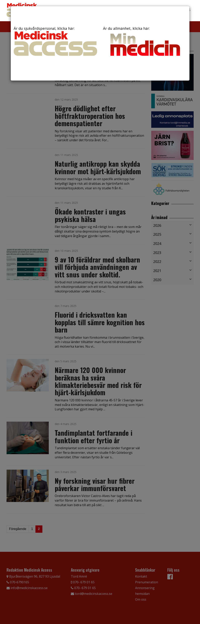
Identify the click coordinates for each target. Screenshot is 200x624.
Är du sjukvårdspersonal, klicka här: (55, 41)
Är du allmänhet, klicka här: (144, 42)
